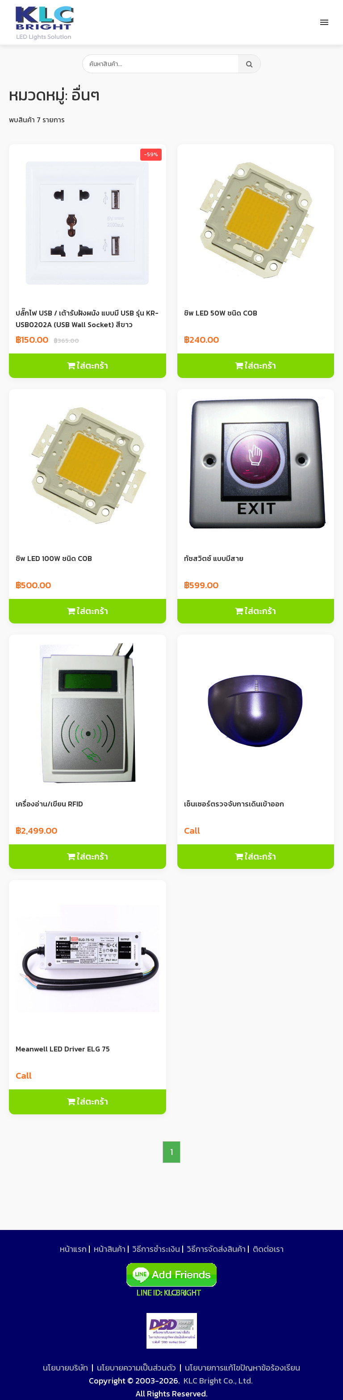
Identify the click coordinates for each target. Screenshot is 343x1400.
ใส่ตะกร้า (87, 365)
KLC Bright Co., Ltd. (218, 1381)
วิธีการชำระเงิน (156, 1249)
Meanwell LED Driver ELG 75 (63, 1048)
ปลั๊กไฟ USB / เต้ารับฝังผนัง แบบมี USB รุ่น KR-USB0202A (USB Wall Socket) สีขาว (87, 318)
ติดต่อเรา (268, 1249)
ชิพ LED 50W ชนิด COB (220, 312)
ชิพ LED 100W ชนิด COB (54, 558)
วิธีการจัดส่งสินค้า (216, 1249)
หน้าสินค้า (109, 1249)
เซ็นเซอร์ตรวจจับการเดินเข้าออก (234, 803)
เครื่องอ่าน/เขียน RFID (49, 803)
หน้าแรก (73, 1249)
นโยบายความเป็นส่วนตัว (136, 1368)
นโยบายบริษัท (65, 1368)
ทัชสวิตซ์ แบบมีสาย (213, 558)
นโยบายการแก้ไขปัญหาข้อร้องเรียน (242, 1368)
